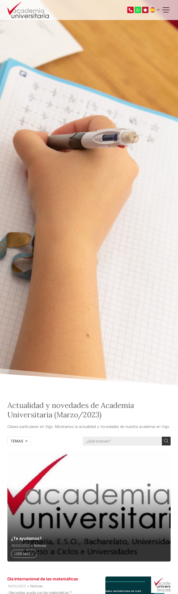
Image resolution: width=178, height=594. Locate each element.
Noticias (40, 545)
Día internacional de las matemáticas (42, 578)
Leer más (22, 554)
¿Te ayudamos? (26, 538)
